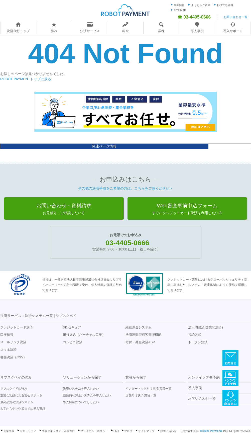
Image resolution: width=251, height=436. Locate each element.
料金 (125, 31)
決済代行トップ (18, 31)
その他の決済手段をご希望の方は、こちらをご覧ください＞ (125, 188)
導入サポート (233, 31)
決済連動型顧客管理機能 (143, 334)
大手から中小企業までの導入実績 (22, 408)
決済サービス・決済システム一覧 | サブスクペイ (38, 316)
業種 (161, 31)
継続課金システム (139, 327)
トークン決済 (198, 342)
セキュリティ (28, 430)
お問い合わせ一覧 (235, 17)
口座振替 (6, 334)
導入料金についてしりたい (81, 402)
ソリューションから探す (82, 377)
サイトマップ (146, 430)
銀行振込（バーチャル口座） (84, 334)
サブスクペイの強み (16, 377)
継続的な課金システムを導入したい (87, 395)
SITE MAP (180, 10)
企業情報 (179, 5)
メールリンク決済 (13, 342)
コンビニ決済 (72, 342)
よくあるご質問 (200, 5)
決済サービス (90, 31)
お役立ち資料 (225, 5)
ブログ (128, 430)
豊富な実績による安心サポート (21, 395)
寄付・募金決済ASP (140, 342)
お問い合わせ (168, 430)
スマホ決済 (8, 350)
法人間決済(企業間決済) (205, 327)
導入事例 (197, 31)
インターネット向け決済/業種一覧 (148, 388)
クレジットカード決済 (16, 327)
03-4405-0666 (127, 243)
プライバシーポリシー (94, 430)
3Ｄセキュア (72, 327)
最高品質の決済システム (16, 402)
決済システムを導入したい (81, 388)
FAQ (116, 430)
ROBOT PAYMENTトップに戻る (25, 79)
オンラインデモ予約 (204, 377)
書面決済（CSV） (13, 357)
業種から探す (136, 377)
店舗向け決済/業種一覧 (141, 395)
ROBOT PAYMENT (211, 430)
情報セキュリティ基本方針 (58, 430)
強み (54, 31)
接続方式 (194, 334)
